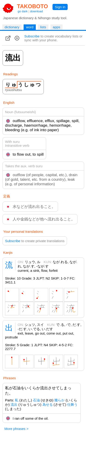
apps (56, 27)
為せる (47, 404)
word (29, 27)
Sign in (60, 7)
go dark (23, 11)
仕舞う (72, 404)
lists (43, 27)
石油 (36, 400)
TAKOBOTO (32, 6)
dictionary (12, 27)
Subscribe (32, 36)
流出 (14, 404)
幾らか (59, 400)
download (36, 11)
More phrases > (16, 429)
